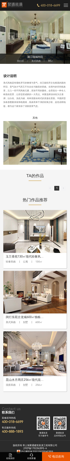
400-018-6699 (48, 5)
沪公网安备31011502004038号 (37, 451)
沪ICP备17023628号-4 (35, 448)
